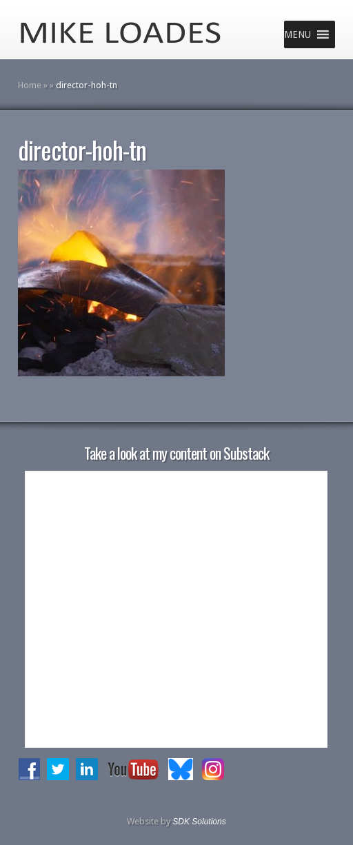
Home (29, 85)
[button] (297, 34)
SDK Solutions (198, 821)
